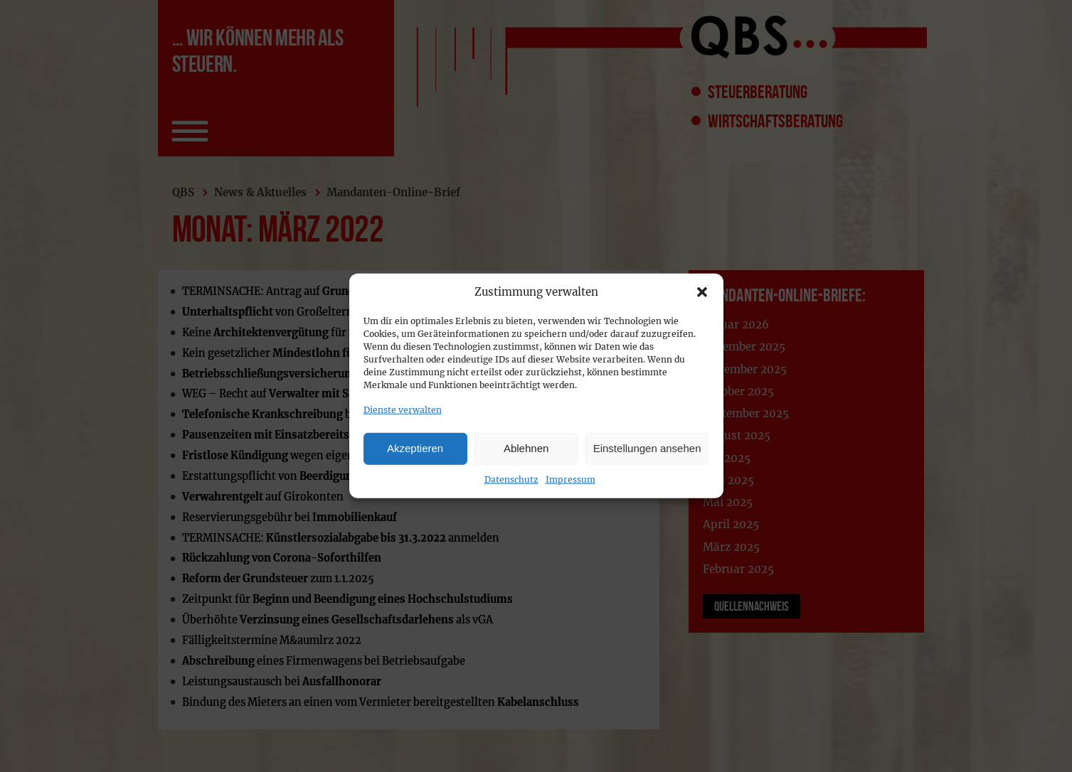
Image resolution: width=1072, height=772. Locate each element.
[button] (702, 292)
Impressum (570, 478)
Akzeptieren (415, 448)
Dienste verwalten (402, 409)
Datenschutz (511, 478)
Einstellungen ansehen (647, 448)
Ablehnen (526, 448)
